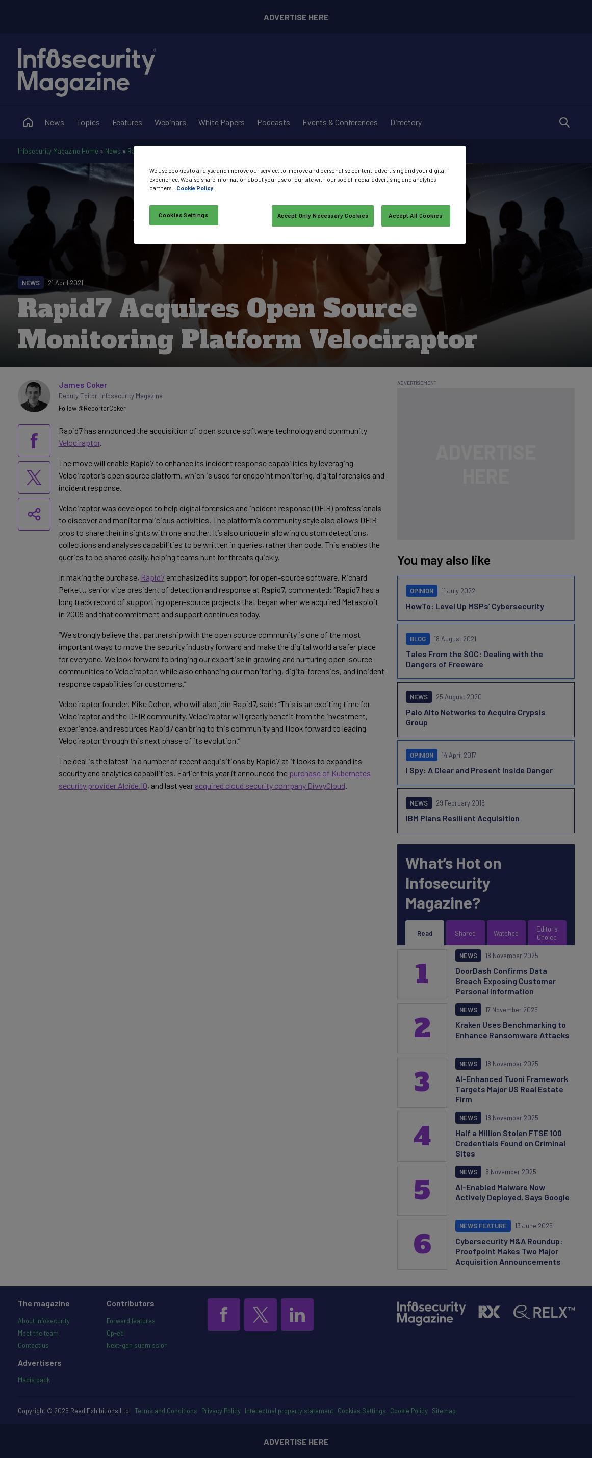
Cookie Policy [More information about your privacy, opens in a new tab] (195, 188)
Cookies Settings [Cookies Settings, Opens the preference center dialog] (183, 215)
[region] (300, 195)
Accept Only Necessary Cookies (323, 215)
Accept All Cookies (415, 215)
